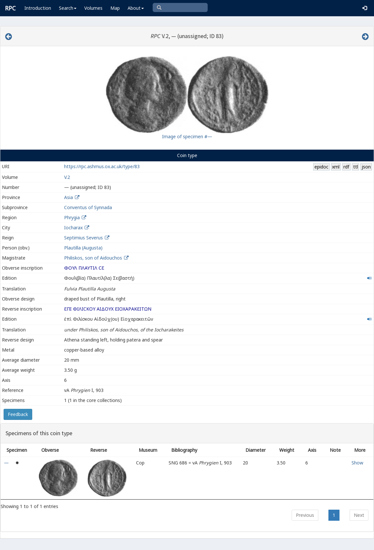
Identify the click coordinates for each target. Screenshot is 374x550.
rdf (346, 167)
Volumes (93, 8)
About (136, 8)
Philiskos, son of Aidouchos (93, 258)
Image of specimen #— (187, 136)
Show (357, 463)
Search (67, 8)
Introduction (37, 8)
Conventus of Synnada (88, 207)
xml (335, 167)
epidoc (321, 167)
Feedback (18, 414)
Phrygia (72, 217)
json (366, 167)
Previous (305, 515)
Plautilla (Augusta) (83, 248)
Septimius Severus (83, 238)
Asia (68, 197)
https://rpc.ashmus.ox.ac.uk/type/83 (102, 166)
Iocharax (73, 227)
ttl (355, 167)
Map (115, 8)
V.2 (67, 177)
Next (359, 515)
